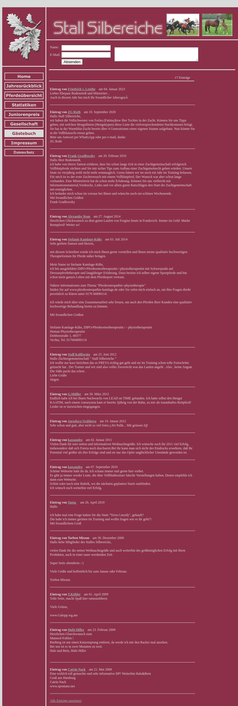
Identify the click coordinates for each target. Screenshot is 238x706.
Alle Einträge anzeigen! (66, 701)
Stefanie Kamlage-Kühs (85, 239)
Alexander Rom (79, 216)
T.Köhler (74, 594)
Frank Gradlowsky (81, 156)
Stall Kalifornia (79, 354)
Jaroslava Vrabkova (82, 421)
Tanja (72, 502)
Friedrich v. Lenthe (81, 89)
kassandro (75, 440)
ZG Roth (74, 112)
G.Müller (74, 394)
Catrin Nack (77, 669)
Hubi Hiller (76, 630)
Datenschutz (24, 152)
